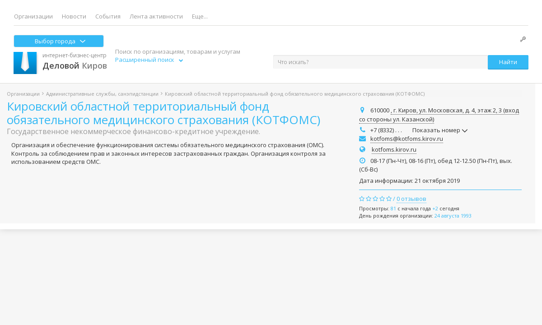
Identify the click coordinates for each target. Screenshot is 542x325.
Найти (508, 62)
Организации (33, 16)
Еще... (200, 16)
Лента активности (156, 16)
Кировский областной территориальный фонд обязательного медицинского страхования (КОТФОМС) (163, 113)
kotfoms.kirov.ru (394, 149)
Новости (74, 16)
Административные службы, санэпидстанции (102, 93)
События (108, 16)
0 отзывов (411, 199)
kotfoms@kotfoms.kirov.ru (406, 139)
